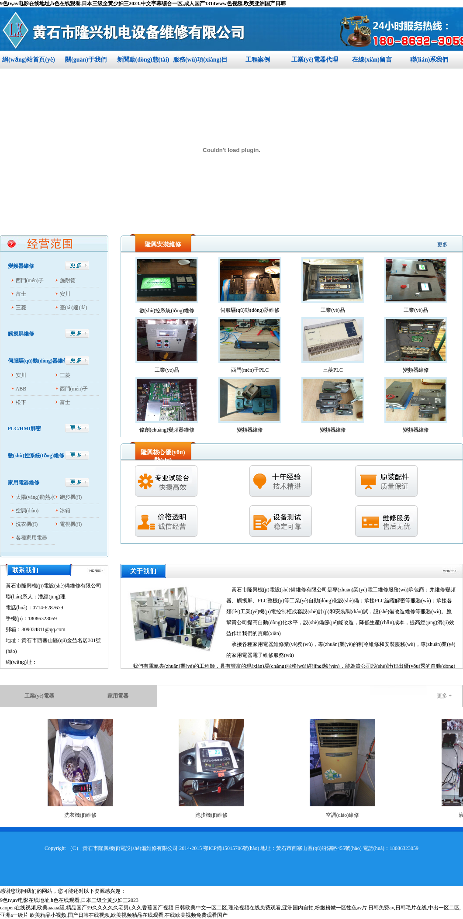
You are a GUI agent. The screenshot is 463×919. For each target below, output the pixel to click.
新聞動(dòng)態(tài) (143, 59)
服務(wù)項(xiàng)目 (200, 59)
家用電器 (117, 696)
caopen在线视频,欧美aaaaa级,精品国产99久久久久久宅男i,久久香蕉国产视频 (86, 908)
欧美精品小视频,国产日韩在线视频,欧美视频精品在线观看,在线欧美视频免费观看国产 (129, 915)
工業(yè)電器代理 (314, 59)
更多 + (444, 696)
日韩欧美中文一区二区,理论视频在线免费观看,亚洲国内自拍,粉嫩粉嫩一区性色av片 (271, 908)
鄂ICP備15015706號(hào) (231, 848)
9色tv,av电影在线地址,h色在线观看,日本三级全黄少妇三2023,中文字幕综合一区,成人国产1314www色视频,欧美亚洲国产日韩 (143, 3)
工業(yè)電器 (39, 696)
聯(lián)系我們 (429, 59)
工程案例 (257, 59)
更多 (442, 245)
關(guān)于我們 (86, 59)
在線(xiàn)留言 (372, 59)
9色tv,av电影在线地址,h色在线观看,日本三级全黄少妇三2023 (69, 900)
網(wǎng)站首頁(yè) (28, 59)
